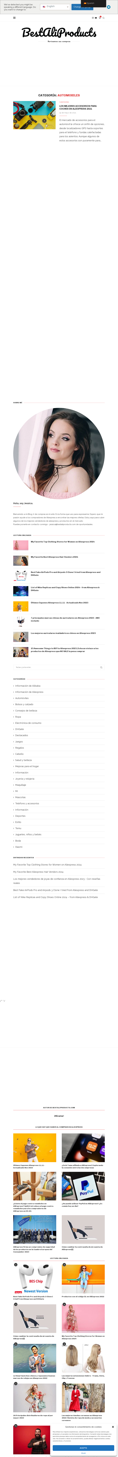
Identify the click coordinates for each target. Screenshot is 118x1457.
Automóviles (22, 698)
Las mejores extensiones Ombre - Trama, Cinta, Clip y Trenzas (83, 1377)
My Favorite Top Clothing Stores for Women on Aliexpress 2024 (63, 542)
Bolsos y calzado (24, 704)
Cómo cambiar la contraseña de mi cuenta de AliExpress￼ (82, 1248)
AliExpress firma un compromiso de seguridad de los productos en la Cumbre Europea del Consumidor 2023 (34, 1249)
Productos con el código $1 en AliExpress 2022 (83, 1297)
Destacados (21, 735)
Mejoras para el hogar (27, 766)
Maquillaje (20, 785)
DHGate (19, 729)
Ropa (18, 716)
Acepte (83, 1448)
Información (21, 772)
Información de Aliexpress (29, 692)
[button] (113, 1427)
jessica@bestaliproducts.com (63, 524)
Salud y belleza (23, 760)
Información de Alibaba (27, 685)
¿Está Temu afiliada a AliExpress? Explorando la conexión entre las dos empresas (82, 1166)
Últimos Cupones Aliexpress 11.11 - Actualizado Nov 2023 (59, 602)
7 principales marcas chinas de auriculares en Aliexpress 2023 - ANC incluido (65, 619)
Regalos (19, 747)
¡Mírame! (59, 1116)
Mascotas (20, 797)
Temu (18, 828)
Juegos (19, 741)
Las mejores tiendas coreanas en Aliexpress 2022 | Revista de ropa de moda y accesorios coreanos (82, 1417)
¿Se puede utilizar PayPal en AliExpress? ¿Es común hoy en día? (82, 1205)
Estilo (18, 822)
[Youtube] (96, 18)
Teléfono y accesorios (27, 803)
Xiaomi (18, 847)
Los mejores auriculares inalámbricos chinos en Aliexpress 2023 (63, 633)
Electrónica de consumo (28, 723)
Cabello (19, 754)
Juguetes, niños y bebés (28, 834)
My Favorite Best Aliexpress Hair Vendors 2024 (54, 557)
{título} (83, 1453)
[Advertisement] (59, 67)
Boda (18, 840)
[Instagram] (93, 18)
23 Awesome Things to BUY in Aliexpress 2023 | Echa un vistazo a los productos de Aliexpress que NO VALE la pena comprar (65, 649)
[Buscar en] (103, 18)
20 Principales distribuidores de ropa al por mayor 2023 (33, 1416)
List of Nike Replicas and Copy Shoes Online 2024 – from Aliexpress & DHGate (65, 588)
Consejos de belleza (26, 710)
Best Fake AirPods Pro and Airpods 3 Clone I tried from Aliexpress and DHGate (66, 573)
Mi (16, 791)
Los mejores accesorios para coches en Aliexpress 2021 (78, 107)
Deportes (20, 816)
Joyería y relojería (24, 778)
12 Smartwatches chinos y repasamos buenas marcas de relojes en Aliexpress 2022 (34, 1377)
